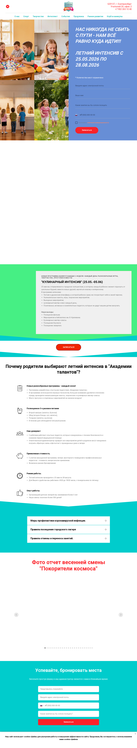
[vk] (7, 6)
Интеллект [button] (53, 16)
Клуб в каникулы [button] (115, 16)
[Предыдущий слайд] (16, 615)
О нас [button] (17, 16)
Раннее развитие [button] (95, 16)
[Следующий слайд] (121, 615)
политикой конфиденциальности (98, 122)
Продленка (79, 16)
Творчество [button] (38, 16)
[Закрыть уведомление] (135, 734)
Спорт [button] (26, 16)
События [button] (65, 16)
